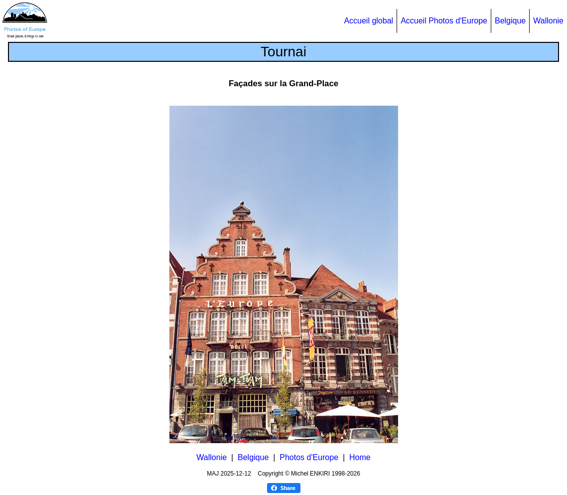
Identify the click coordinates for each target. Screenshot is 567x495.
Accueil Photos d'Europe (444, 20)
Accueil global (368, 20)
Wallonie (548, 20)
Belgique (510, 20)
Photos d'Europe (309, 457)
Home (360, 457)
